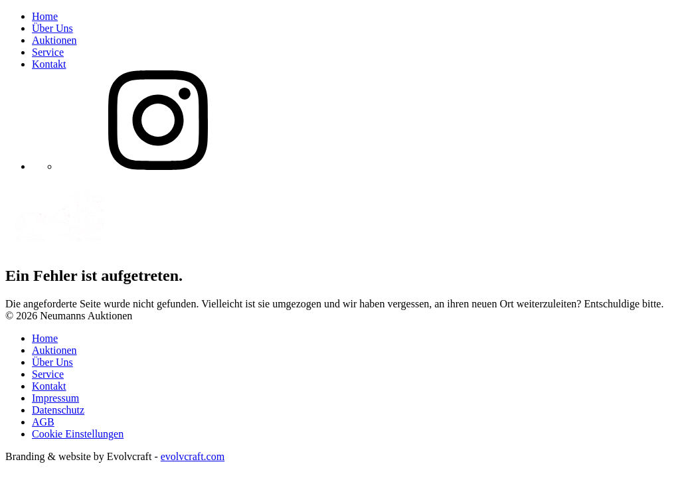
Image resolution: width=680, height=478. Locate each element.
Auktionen (54, 40)
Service (48, 52)
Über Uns (52, 28)
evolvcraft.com (192, 456)
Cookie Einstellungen (78, 433)
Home (45, 16)
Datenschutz (58, 410)
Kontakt (49, 64)
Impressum (55, 398)
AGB (43, 422)
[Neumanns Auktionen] (173, 247)
